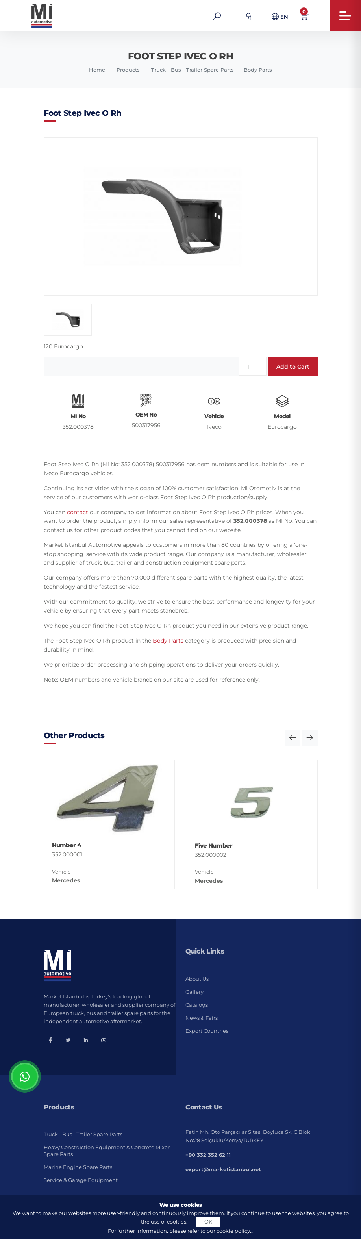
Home (97, 70)
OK (208, 1222)
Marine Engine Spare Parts (78, 1167)
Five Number (213, 845)
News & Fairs (201, 1018)
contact (77, 512)
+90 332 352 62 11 (208, 1155)
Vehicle (61, 872)
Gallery (194, 992)
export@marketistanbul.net (223, 1169)
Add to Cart (292, 366)
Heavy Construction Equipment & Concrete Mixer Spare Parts (107, 1150)
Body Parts (258, 70)
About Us (197, 979)
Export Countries (206, 1031)
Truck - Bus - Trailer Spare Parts (192, 70)
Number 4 (66, 845)
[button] (292, 738)
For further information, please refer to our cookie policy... (181, 1231)
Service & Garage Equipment (81, 1180)
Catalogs (196, 1005)
